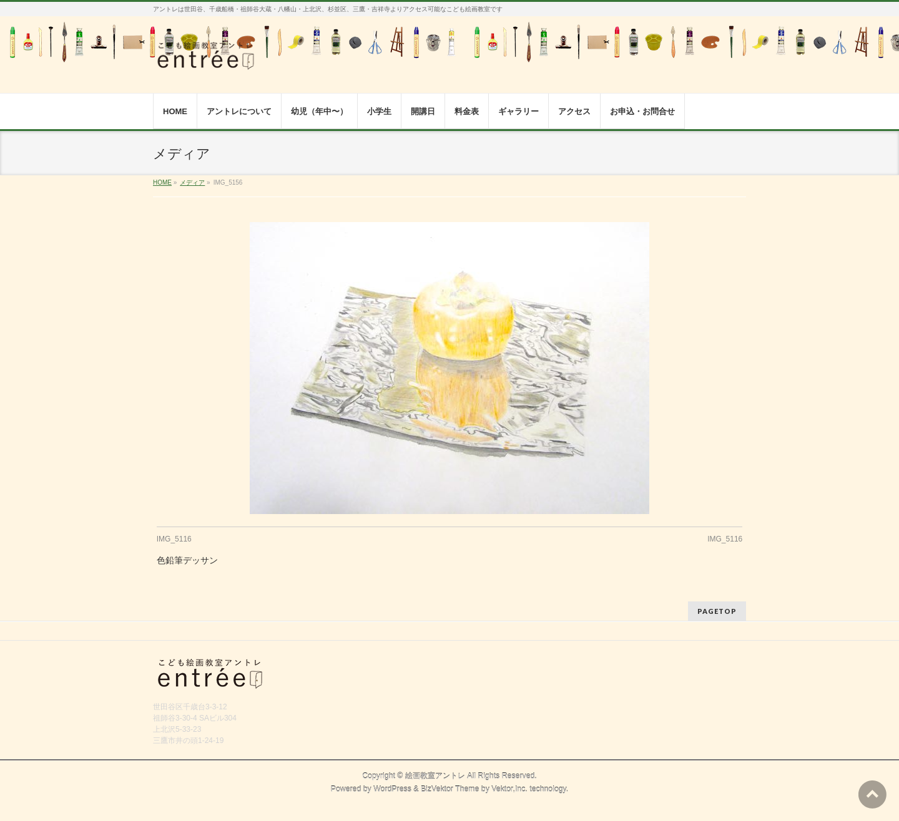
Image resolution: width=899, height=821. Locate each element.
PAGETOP (717, 611)
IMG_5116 (174, 539)
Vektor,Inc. (509, 789)
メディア (192, 182)
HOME (162, 182)
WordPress (392, 789)
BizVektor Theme (450, 789)
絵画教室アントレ (435, 776)
